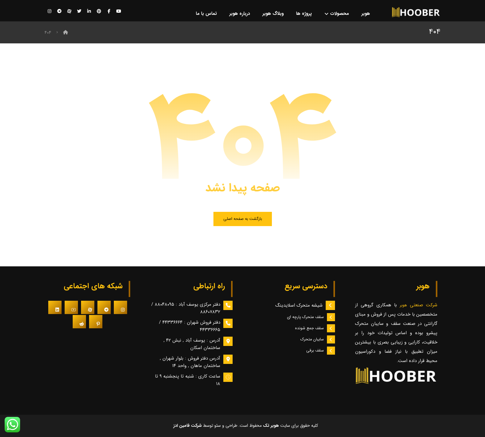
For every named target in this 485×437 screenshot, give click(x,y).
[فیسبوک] (109, 11)
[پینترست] (99, 11)
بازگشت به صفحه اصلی (242, 219)
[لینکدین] (89, 11)
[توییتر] (79, 11)
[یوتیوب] (118, 11)
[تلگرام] (59, 11)
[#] (120, 307)
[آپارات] (69, 11)
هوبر (405, 305)
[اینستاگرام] (49, 11)
